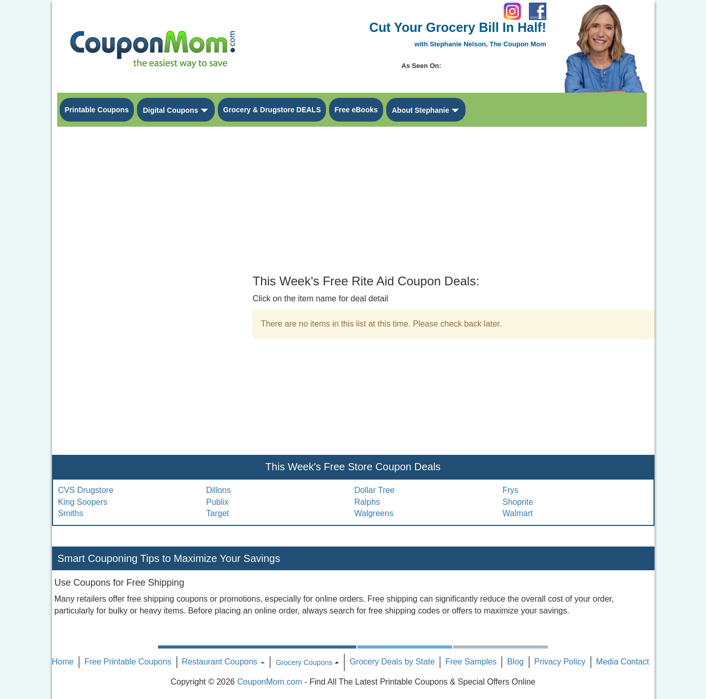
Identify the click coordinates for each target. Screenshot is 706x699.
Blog (515, 661)
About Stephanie (420, 110)
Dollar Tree (374, 490)
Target (217, 513)
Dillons (218, 490)
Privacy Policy (560, 661)
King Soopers (83, 502)
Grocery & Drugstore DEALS (272, 110)
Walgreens (373, 513)
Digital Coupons (170, 110)
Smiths (70, 513)
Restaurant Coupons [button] (223, 661)
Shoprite (518, 502)
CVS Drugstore (86, 490)
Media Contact (622, 661)
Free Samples (471, 661)
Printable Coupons (97, 110)
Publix (217, 502)
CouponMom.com (269, 681)
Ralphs (367, 502)
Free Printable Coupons (127, 661)
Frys (511, 490)
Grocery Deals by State (392, 661)
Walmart (518, 513)
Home (63, 661)
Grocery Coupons (304, 662)
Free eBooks (355, 110)
